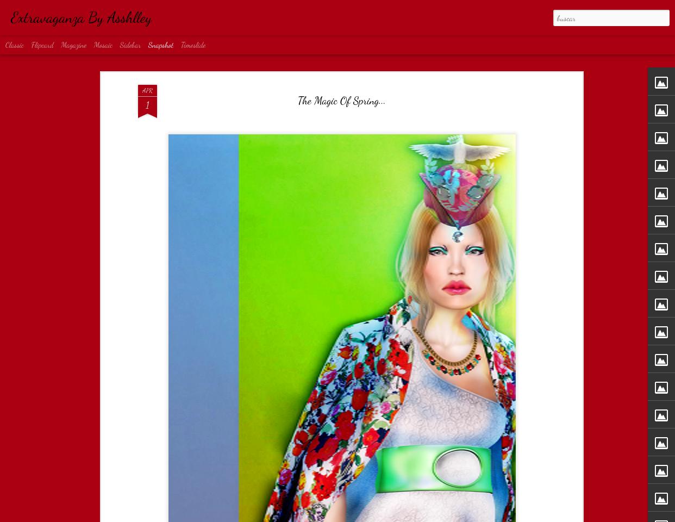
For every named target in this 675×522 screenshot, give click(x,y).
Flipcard (43, 44)
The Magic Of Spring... (342, 54)
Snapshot (160, 44)
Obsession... (336, 489)
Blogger (372, 515)
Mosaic (103, 44)
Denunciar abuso (400, 515)
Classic (14, 44)
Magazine (73, 44)
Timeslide (193, 44)
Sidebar (130, 44)
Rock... (464, 489)
